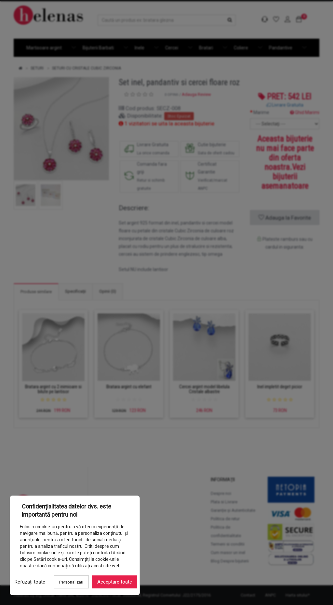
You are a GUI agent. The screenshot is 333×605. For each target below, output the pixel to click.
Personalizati (71, 582)
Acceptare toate (114, 582)
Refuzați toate (30, 582)
